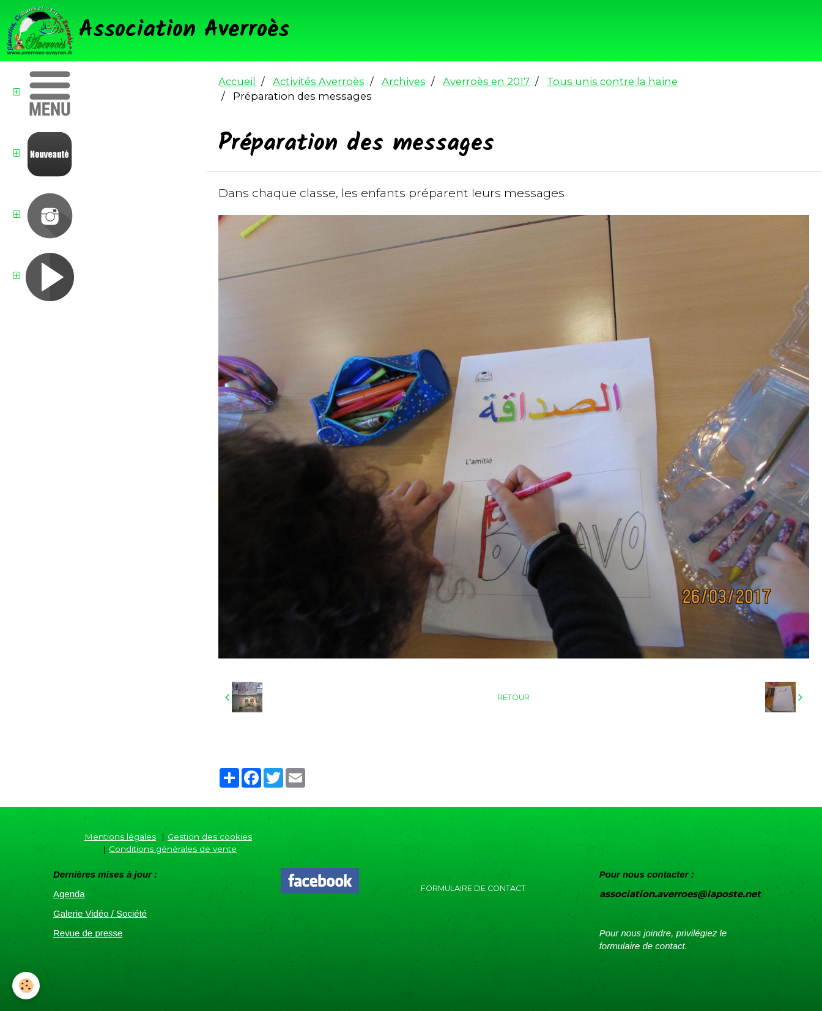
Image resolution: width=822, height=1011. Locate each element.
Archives (404, 81)
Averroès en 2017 (486, 81)
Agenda (69, 894)
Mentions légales (120, 836)
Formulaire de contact (473, 888)
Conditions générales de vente (173, 849)
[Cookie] (26, 985)
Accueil (237, 81)
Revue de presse (87, 933)
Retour (513, 697)
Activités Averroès (319, 81)
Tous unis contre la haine (612, 81)
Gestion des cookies (210, 836)
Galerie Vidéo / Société (100, 913)
